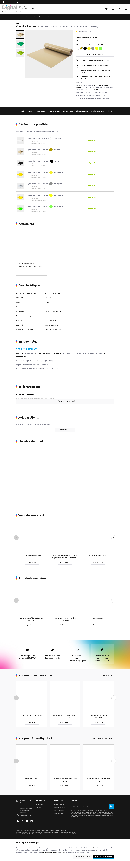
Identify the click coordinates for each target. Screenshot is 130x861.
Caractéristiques (54, 111)
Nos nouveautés (58, 816)
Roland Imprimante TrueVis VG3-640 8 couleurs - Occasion (65, 717)
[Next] (109, 111)
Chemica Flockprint (31, 779)
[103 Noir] (85, 48)
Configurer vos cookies (82, 856)
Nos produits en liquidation (36, 738)
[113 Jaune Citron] (89, 48)
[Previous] (16, 537)
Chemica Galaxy (98, 618)
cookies (93, 848)
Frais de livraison (58, 810)
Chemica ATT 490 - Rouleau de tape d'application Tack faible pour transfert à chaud (65, 556)
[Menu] (126, 8)
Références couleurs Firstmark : (89, 45)
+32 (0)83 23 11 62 (25, 815)
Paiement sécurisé (59, 807)
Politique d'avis (58, 813)
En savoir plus (68, 111)
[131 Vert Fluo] (100, 48)
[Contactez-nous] (9, 2)
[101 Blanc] (77, 48)
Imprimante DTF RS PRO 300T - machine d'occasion (32, 717)
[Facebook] (18, 821)
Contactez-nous (58, 819)
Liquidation (33, 17)
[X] (22, 821)
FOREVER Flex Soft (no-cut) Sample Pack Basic (31, 619)
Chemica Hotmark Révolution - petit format (65, 780)
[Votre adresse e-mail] (92, 806)
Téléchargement (82, 111)
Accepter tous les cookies (103, 856)
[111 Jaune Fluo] (96, 48)
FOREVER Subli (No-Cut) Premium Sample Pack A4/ (65, 619)
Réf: (77, 83)
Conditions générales (60, 830)
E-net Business (33, 834)
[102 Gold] (81, 48)
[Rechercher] (33, 8)
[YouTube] (27, 821)
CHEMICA (19, 24)
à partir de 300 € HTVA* (95, 61)
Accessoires (41, 111)
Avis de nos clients (97, 111)
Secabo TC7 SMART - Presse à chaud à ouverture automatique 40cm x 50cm (31, 265)
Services (38, 807)
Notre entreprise (58, 804)
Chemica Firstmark (25, 394)
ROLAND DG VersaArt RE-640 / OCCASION (98, 717)
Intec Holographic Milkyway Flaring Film (98, 780)
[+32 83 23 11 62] (22, 2)
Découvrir (106, 675)
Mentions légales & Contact (46, 830)
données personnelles (48, 852)
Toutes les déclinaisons (26, 111)
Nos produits (24, 17)
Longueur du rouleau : (86, 37)
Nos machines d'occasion (35, 675)
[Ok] (111, 806)
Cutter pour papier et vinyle (98, 555)
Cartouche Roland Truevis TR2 (32, 555)
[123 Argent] (92, 48)
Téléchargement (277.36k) (65, 401)
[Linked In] (31, 821)
